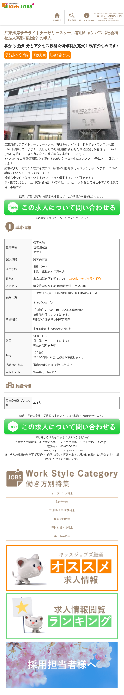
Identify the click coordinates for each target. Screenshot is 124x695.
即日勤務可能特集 (62, 527)
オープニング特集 (62, 493)
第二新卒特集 (62, 536)
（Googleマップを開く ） (84, 278)
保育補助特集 (62, 519)
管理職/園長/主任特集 (62, 510)
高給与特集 (62, 501)
